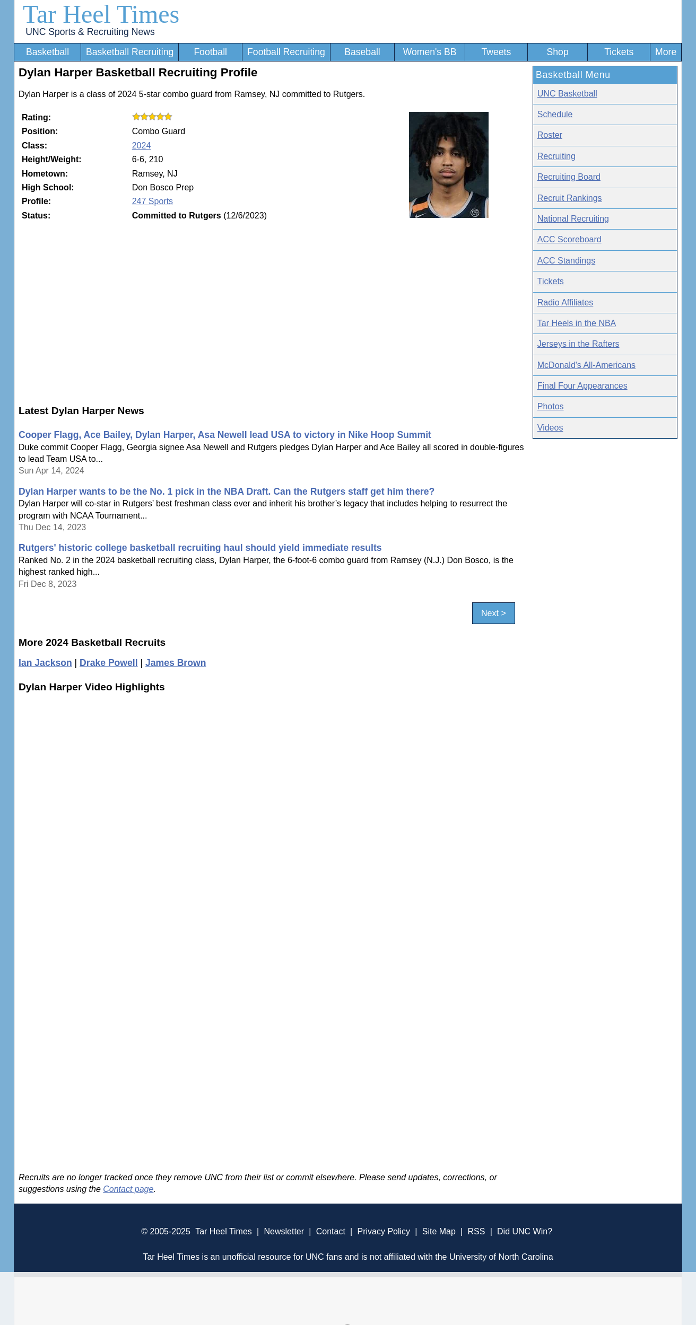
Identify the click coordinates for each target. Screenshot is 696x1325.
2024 (141, 145)
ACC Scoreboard (569, 239)
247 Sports (152, 201)
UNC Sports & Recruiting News (89, 32)
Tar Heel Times (101, 14)
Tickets (618, 52)
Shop (558, 52)
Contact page (128, 1189)
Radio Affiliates (565, 302)
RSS (476, 1231)
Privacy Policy (383, 1231)
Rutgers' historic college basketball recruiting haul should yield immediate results (200, 547)
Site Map (439, 1231)
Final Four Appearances (582, 385)
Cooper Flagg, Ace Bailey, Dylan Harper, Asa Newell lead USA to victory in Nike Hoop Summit (225, 434)
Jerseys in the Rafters (578, 343)
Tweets (496, 52)
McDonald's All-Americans (586, 365)
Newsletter (284, 1231)
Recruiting (556, 156)
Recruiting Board (569, 176)
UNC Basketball (567, 93)
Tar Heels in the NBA (576, 323)
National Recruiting (573, 218)
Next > (493, 613)
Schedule (555, 114)
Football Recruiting (286, 52)
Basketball (47, 52)
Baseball (362, 52)
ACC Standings (566, 260)
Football (210, 52)
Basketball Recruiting (129, 52)
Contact (330, 1231)
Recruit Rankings (569, 198)
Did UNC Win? (524, 1231)
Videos (550, 427)
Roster (549, 134)
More (665, 52)
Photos (550, 406)
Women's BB (430, 52)
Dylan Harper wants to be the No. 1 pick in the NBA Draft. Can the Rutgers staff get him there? (226, 491)
